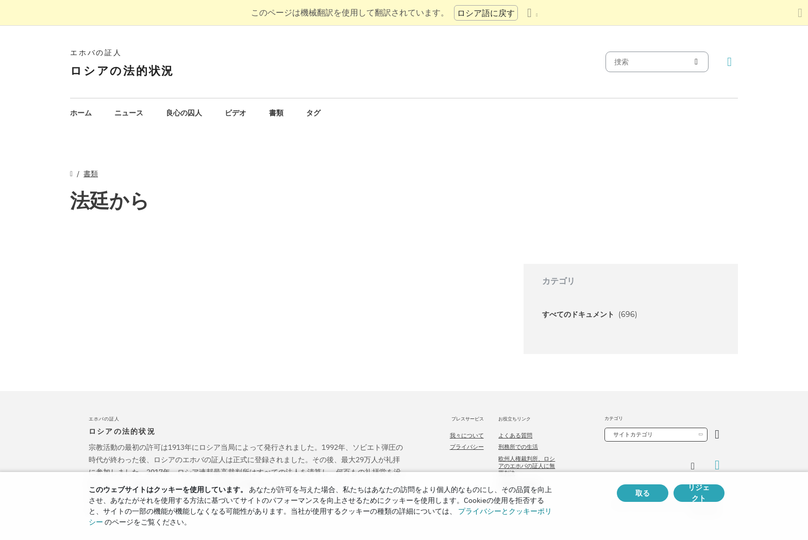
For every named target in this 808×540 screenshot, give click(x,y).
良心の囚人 (184, 112)
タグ (313, 112)
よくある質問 (515, 435)
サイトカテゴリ (633, 434)
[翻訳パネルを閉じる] (800, 13)
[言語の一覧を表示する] (532, 13)
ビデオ (235, 112)
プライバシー (467, 446)
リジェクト (699, 493)
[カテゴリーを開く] (717, 435)
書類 (276, 112)
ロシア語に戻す (486, 13)
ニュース (128, 112)
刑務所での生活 (518, 446)
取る (642, 493)
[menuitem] (81, 113)
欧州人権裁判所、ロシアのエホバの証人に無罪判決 (526, 466)
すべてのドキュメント (589, 314)
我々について (467, 435)
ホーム (81, 112)
